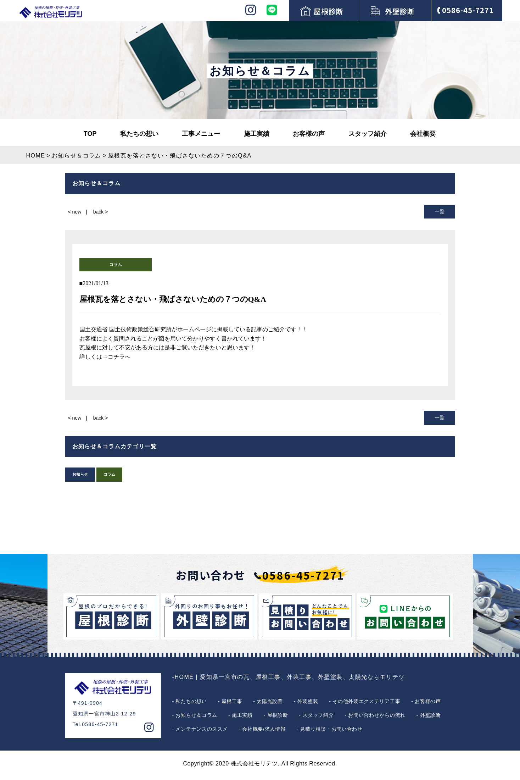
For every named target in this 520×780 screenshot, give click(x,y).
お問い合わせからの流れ (377, 715)
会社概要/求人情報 (263, 729)
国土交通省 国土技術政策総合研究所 (125, 329)
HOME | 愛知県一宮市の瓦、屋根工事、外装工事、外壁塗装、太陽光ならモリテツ (290, 677)
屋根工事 (232, 701)
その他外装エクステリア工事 (366, 701)
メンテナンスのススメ (201, 729)
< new (75, 212)
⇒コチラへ (116, 357)
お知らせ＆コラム (196, 715)
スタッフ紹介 (367, 133)
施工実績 (256, 133)
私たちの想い (139, 133)
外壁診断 (400, 11)
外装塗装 (307, 701)
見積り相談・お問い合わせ (331, 729)
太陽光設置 (270, 701)
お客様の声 (309, 133)
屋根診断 (328, 11)
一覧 (439, 211)
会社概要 (423, 133)
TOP (90, 133)
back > (100, 212)
